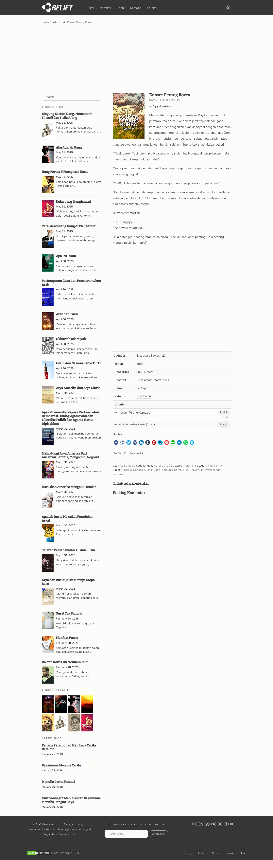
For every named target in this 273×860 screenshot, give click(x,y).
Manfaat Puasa (67, 638)
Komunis (167, 470)
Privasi (216, 853)
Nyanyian (198, 470)
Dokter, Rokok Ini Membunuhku (65, 662)
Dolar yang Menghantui (73, 202)
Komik (147, 396)
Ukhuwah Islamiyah (71, 339)
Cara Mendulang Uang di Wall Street (68, 226)
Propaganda (212, 470)
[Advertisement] (136, 58)
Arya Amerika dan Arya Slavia (78, 388)
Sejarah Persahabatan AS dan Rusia (68, 550)
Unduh (224, 412)
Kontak (201, 853)
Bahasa (138, 470)
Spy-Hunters (162, 106)
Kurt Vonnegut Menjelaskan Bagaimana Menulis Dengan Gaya (71, 800)
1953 (140, 364)
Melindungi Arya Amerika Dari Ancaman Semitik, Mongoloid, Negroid (70, 455)
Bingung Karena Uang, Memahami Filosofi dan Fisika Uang (67, 115)
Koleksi (152, 8)
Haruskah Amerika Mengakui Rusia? (69, 487)
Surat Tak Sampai (69, 613)
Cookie (230, 853)
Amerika (126, 470)
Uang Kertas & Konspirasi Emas (65, 172)
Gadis (157, 470)
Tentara (118, 474)
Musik (186, 470)
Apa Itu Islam (66, 256)
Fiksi (91, 8)
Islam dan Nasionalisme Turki (78, 363)
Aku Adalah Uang (69, 147)
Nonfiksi (105, 8)
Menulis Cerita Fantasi (58, 782)
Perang (141, 388)
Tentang (186, 853)
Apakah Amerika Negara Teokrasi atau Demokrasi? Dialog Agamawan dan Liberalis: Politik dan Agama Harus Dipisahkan (70, 418)
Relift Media (127, 466)
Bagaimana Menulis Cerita (61, 765)
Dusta (148, 470)
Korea (178, 470)
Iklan (243, 853)
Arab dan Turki (67, 314)
